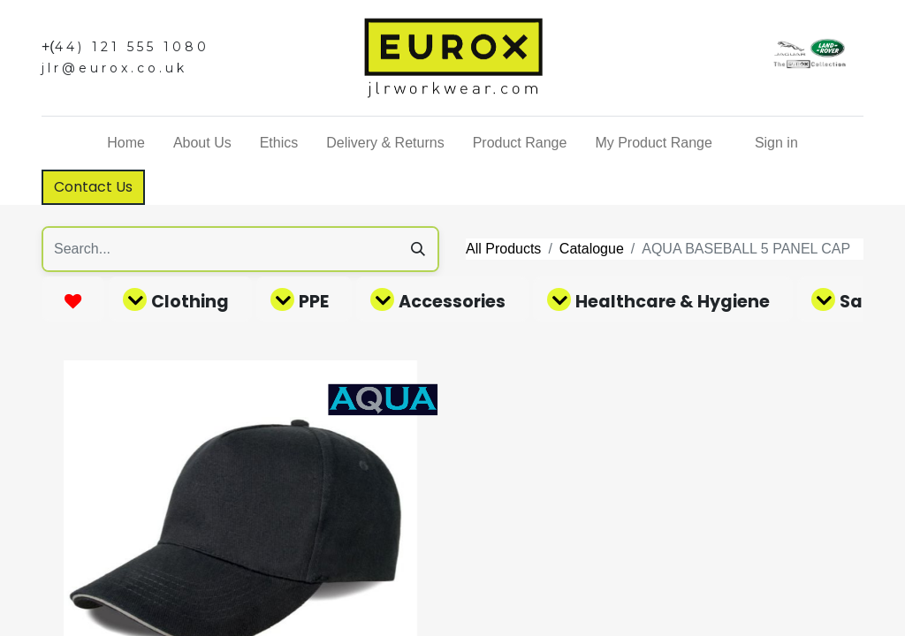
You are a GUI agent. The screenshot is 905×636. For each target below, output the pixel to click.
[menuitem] (126, 143)
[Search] (418, 249)
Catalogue (591, 248)
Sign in (776, 142)
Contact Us (93, 187)
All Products (503, 248)
